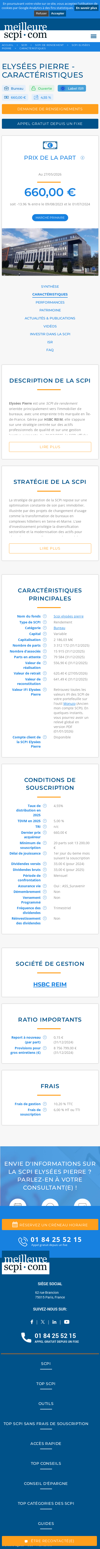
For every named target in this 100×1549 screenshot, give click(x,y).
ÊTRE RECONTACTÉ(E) (49, 1541)
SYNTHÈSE (50, 286)
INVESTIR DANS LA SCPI (50, 334)
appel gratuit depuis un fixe (50, 123)
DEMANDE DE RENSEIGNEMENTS (50, 109)
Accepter (57, 13)
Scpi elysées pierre (69, 616)
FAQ (50, 350)
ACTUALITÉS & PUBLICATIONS (50, 318)
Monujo (69, 703)
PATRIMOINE (50, 310)
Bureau (17, 88)
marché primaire (50, 217)
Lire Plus (50, 447)
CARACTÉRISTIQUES (50, 294)
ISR (50, 342)
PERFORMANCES (50, 302)
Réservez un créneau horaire (50, 1224)
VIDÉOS (50, 326)
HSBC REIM (50, 984)
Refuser (41, 13)
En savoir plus (86, 8)
